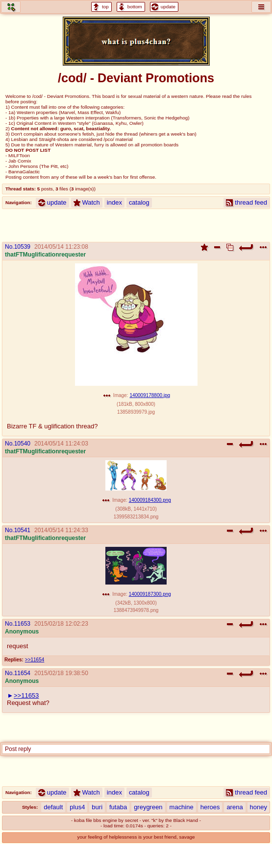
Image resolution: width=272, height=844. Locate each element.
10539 (22, 246)
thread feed (246, 202)
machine (182, 807)
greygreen (148, 807)
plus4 (77, 807)
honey (258, 807)
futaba (118, 807)
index (114, 202)
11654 (22, 673)
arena (234, 807)
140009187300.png (150, 594)
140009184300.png (150, 500)
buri (97, 807)
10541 (22, 530)
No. (9, 246)
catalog (139, 202)
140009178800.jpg (149, 395)
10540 (22, 443)
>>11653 (26, 695)
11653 (22, 623)
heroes (210, 807)
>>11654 (34, 659)
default (53, 807)
